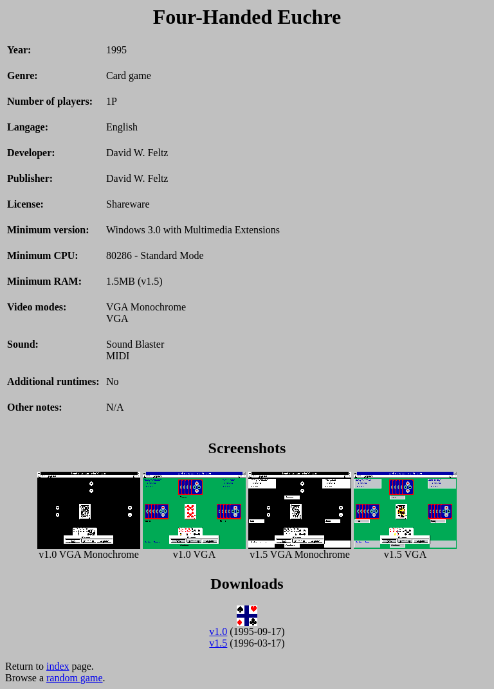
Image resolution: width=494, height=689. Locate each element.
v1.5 (218, 643)
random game (74, 677)
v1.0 (218, 631)
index (57, 666)
